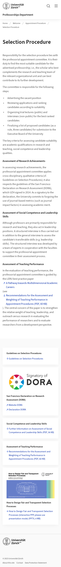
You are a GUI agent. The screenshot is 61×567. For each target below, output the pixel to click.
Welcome (16, 23)
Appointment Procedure (36, 23)
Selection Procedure (11, 27)
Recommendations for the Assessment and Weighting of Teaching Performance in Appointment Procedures (29, 455)
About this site (8, 562)
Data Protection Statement (36, 562)
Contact (19, 562)
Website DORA (15, 405)
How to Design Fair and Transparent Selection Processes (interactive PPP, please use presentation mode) (31, 515)
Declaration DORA (17, 409)
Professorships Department (18, 15)
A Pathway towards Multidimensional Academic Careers (32, 285)
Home (5, 23)
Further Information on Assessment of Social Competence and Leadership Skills (31, 430)
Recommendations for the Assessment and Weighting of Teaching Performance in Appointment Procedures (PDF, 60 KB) (29, 300)
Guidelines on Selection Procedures (26, 358)
